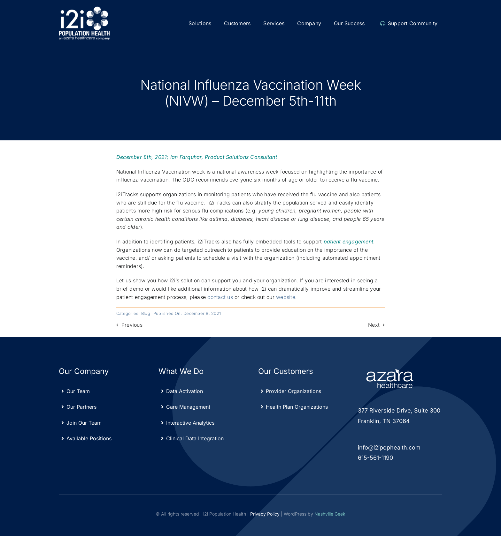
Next (374, 325)
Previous (132, 325)
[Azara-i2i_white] (84, 9)
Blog (145, 313)
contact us (220, 297)
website (285, 297)
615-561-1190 (375, 457)
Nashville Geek (329, 514)
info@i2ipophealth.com (389, 447)
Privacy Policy (265, 514)
